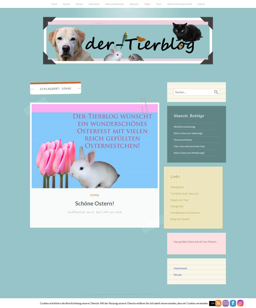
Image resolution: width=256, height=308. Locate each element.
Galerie (201, 4)
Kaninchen (94, 4)
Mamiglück (177, 187)
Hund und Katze (183, 139)
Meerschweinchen (114, 4)
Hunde (66, 4)
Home (54, 4)
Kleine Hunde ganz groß (179, 4)
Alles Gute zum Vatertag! (188, 133)
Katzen (79, 4)
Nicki (118, 212)
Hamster (134, 4)
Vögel (147, 4)
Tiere (159, 4)
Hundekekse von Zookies (185, 212)
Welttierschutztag (184, 126)
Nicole (178, 274)
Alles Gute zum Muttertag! (189, 152)
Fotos (94, 195)
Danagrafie (177, 206)
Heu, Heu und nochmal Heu (189, 146)
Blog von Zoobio (180, 219)
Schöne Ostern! (94, 203)
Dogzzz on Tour (179, 199)
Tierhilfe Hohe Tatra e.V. (184, 193)
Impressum (180, 268)
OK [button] (212, 303)
